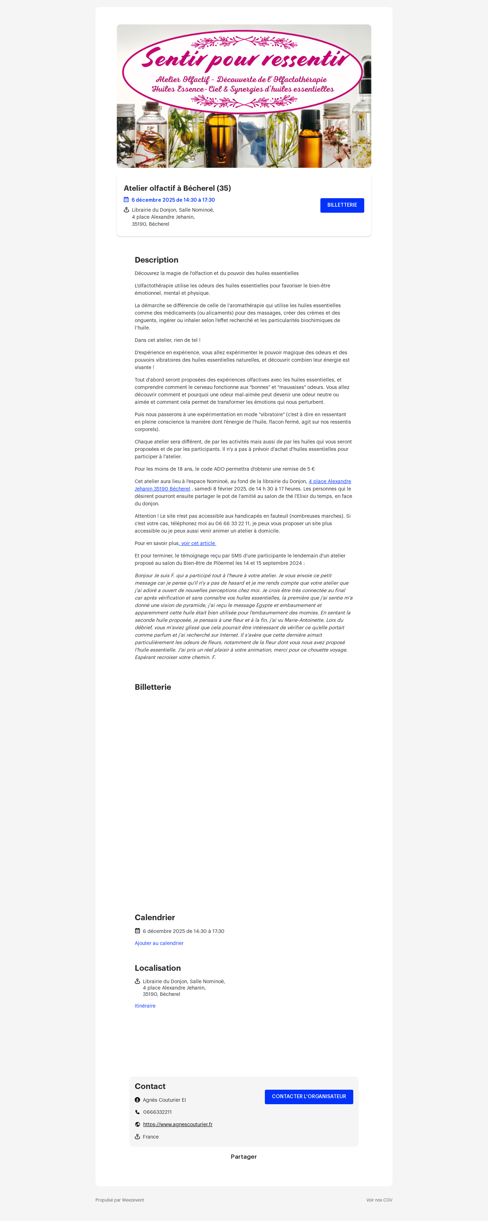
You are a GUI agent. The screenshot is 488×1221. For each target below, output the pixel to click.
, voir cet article (197, 543)
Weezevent (133, 1200)
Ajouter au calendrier (159, 943)
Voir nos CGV (379, 1200)
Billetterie (342, 205)
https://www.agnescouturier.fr (178, 1124)
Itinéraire (145, 1006)
